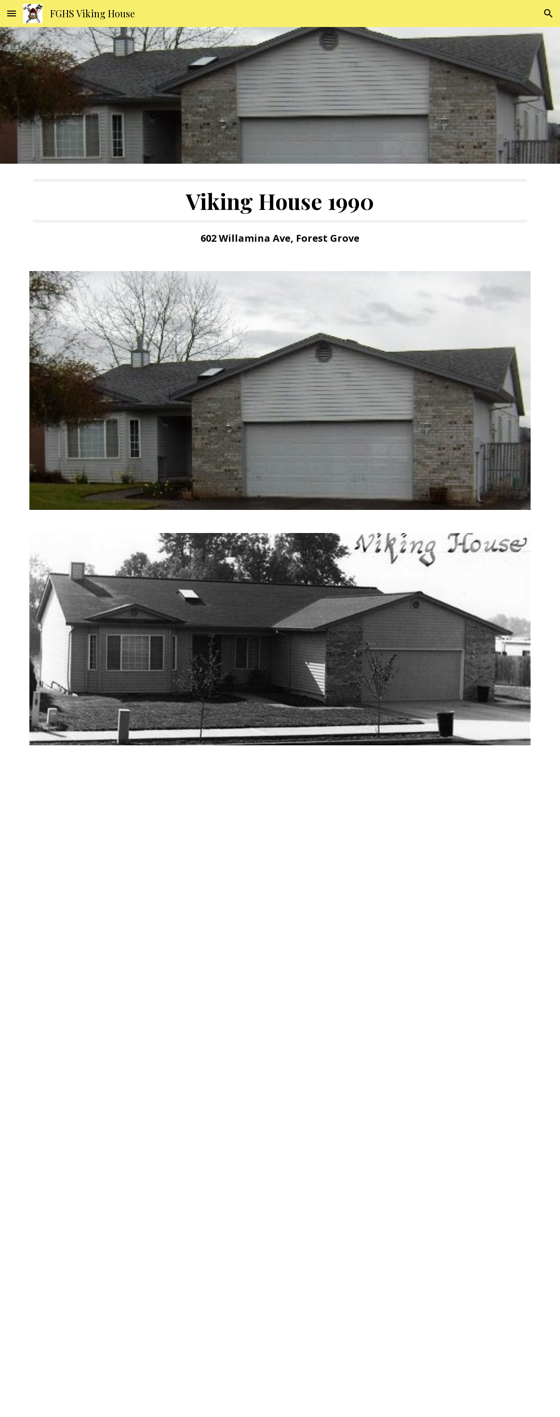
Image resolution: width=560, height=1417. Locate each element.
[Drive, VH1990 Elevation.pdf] (279, 919)
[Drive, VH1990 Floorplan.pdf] (279, 1250)
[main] (279, 211)
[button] (11, 13)
